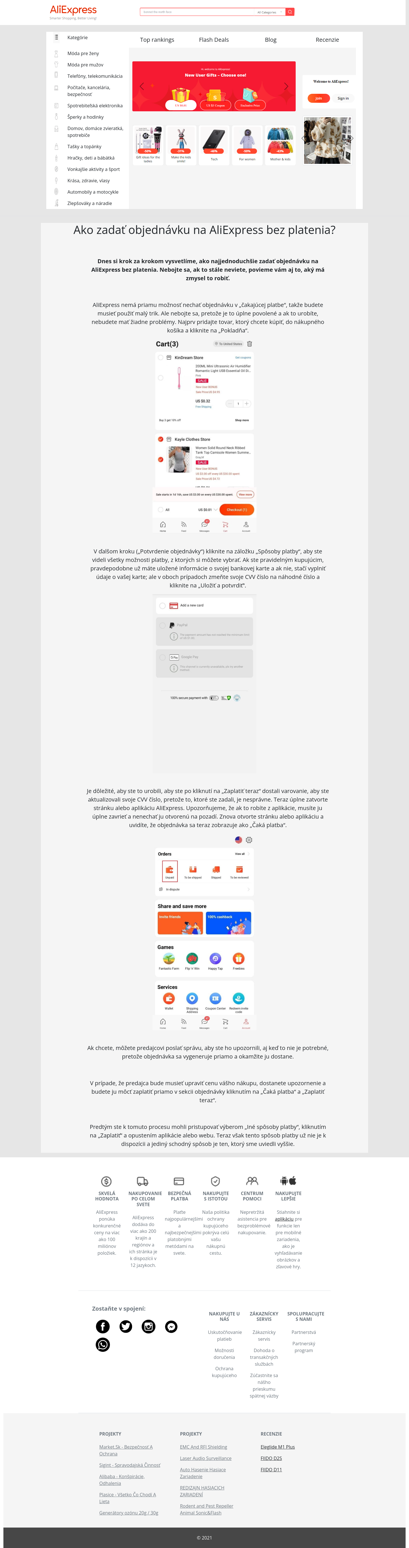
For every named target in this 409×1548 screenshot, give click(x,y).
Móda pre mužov (85, 65)
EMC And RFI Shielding (203, 1447)
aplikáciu (284, 1219)
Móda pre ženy (83, 53)
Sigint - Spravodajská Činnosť (129, 1465)
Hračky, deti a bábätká (91, 158)
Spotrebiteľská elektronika (95, 105)
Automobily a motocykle (93, 192)
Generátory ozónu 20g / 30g (128, 1513)
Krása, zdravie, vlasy (89, 180)
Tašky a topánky (84, 146)
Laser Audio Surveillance (206, 1458)
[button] (157, 41)
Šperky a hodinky (86, 117)
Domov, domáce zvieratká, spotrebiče (96, 131)
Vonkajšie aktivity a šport (94, 169)
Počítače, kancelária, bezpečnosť (89, 90)
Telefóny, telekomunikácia (95, 76)
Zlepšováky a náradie (90, 203)
